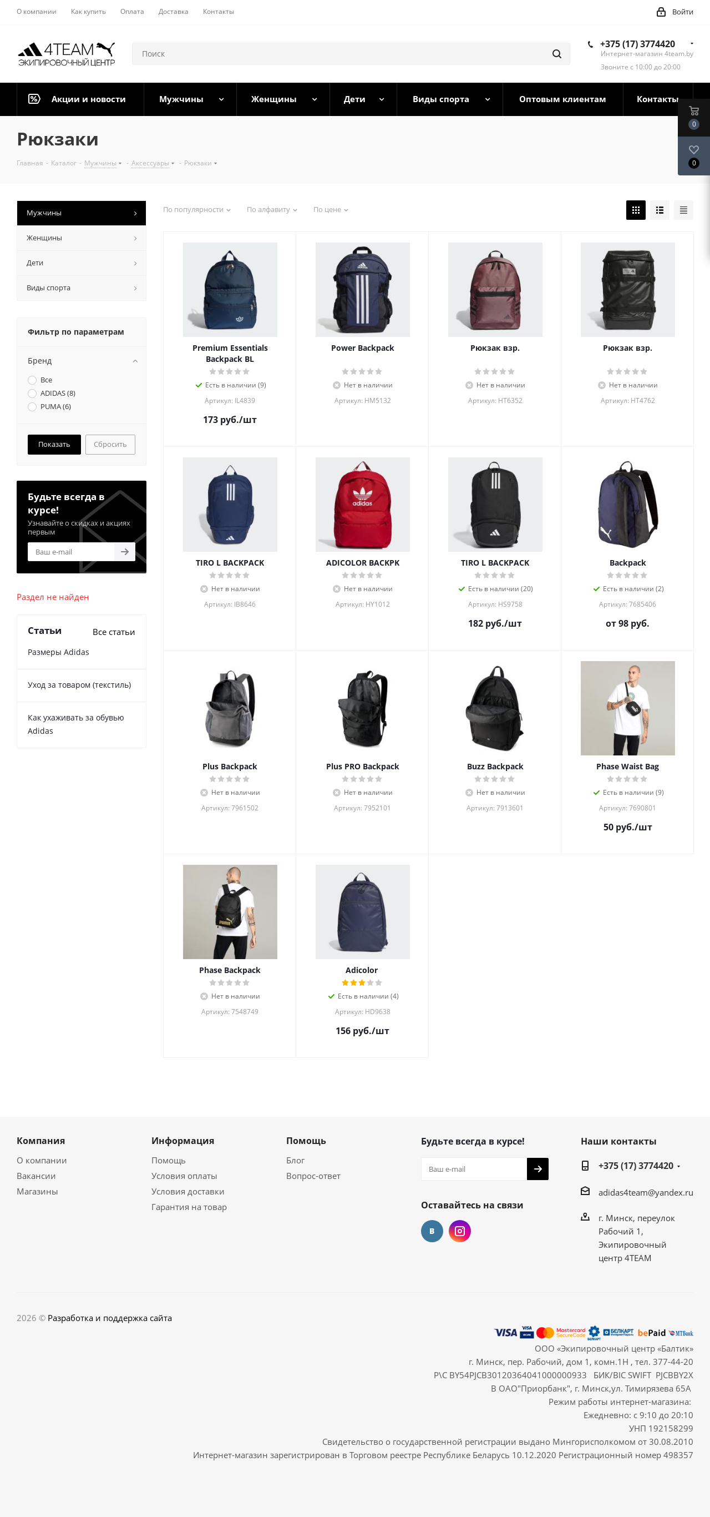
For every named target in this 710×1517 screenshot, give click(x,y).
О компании (42, 1160)
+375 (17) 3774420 (637, 44)
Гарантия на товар (189, 1206)
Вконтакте (432, 1231)
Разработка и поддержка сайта (110, 1317)
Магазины (37, 1191)
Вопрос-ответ (313, 1175)
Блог (295, 1160)
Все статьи (114, 631)
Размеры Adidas (58, 652)
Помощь (168, 1160)
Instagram (460, 1231)
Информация (182, 1141)
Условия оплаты (184, 1175)
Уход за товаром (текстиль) (79, 684)
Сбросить (110, 444)
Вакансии (36, 1175)
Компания (41, 1141)
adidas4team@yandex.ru (646, 1192)
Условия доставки (188, 1191)
